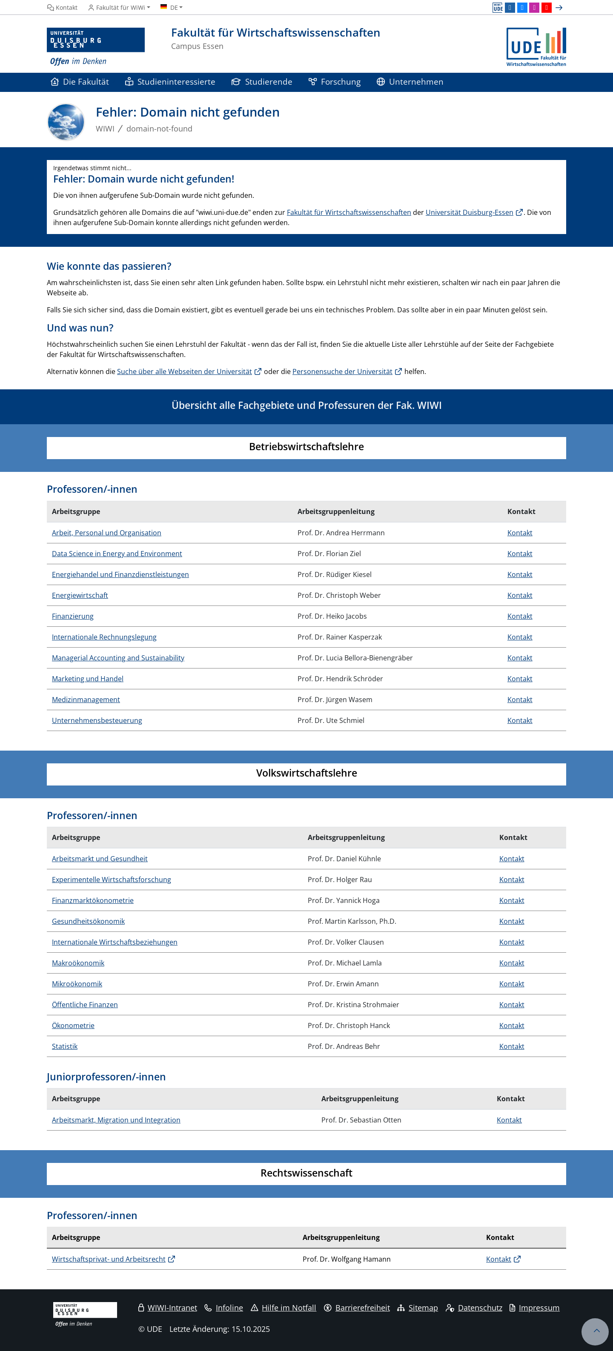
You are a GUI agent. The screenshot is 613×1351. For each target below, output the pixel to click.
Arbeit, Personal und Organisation (106, 532)
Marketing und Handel (87, 678)
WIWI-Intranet (167, 1307)
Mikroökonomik (77, 983)
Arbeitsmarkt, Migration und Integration (116, 1120)
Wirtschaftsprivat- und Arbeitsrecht (109, 1259)
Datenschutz (474, 1307)
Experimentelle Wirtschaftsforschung (111, 879)
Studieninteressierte (170, 81)
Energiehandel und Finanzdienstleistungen (120, 574)
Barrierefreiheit (357, 1307)
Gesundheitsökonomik (88, 921)
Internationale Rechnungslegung (104, 637)
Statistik (64, 1046)
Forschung (335, 81)
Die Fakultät (80, 81)
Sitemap (417, 1307)
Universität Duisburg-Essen (469, 212)
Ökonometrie (73, 1025)
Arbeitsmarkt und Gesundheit (100, 858)
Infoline (223, 1307)
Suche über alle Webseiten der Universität (184, 371)
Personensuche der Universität (342, 371)
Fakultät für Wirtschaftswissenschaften (349, 212)
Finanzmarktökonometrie (93, 900)
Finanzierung (73, 616)
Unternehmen (410, 81)
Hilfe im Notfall (284, 1307)
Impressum (535, 1307)
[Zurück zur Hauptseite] (536, 47)
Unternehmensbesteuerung (97, 720)
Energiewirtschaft (80, 595)
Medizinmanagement (86, 699)
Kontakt (520, 532)
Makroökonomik (78, 963)
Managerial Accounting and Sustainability (118, 658)
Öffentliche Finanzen (85, 1004)
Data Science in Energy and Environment (117, 553)
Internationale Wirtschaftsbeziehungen (115, 942)
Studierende (262, 81)
